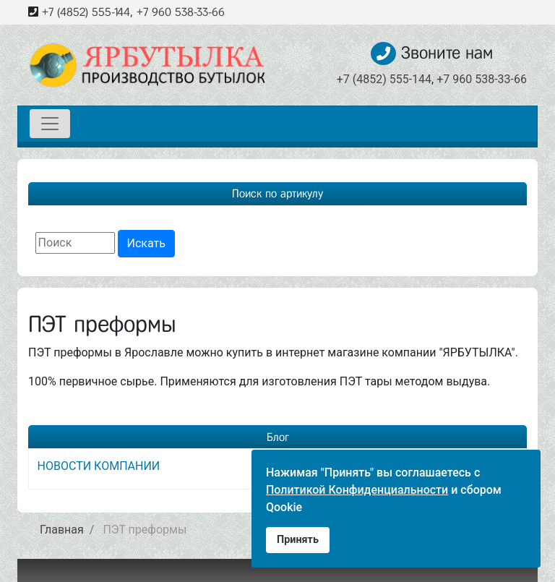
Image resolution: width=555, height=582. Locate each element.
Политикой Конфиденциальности (357, 490)
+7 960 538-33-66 (181, 12)
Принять (298, 540)
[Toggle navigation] (50, 123)
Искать (146, 243)
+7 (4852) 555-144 (86, 12)
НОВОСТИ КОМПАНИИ (99, 466)
